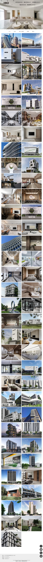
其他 (33, 31)
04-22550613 (7, 556)
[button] (16, 28)
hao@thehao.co (7, 557)
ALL (10, 31)
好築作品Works (19, 2)
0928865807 (7, 558)
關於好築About (27, 2)
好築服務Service (36, 2)
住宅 (15, 31)
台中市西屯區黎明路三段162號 (10, 555)
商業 (28, 31)
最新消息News (23, 4)
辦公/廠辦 (21, 31)
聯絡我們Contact (31, 4)
